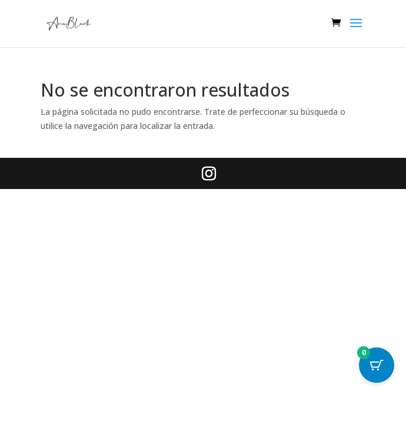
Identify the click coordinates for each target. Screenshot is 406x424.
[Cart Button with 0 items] (376, 365)
